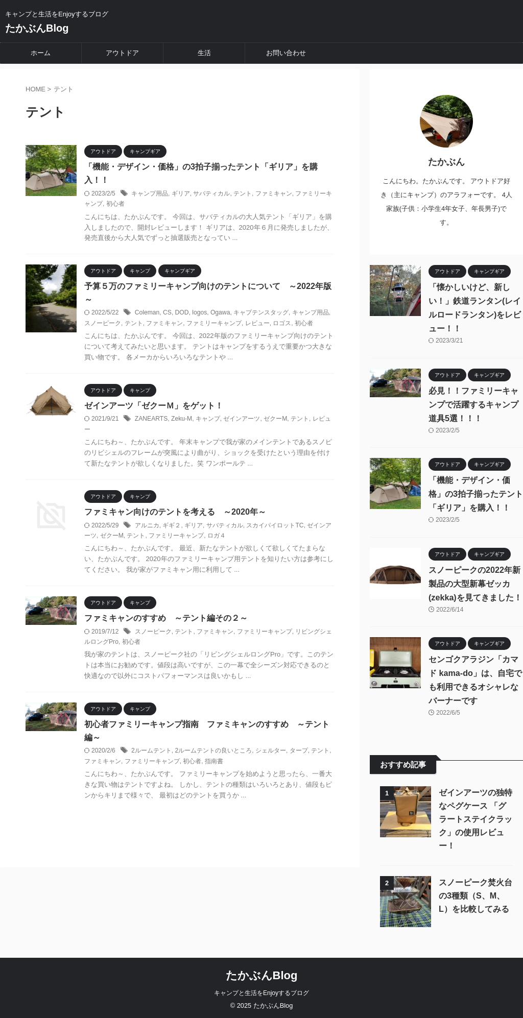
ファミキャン (273, 193)
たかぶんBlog (36, 28)
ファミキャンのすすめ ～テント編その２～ (166, 618)
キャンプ (207, 419)
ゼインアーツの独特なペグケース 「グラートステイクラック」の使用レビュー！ (475, 817)
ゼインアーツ (241, 419)
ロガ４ (216, 536)
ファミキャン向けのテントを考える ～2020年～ (175, 512)
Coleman (147, 313)
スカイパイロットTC (274, 525)
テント (242, 193)
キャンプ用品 (149, 193)
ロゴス (282, 323)
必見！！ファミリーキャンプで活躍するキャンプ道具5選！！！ (473, 402)
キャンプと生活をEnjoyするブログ (261, 991)
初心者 (115, 204)
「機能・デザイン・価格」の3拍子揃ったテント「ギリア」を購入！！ (476, 492)
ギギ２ (171, 525)
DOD (181, 313)
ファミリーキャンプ (214, 323)
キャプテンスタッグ (260, 313)
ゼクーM (275, 419)
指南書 (214, 762)
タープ (298, 751)
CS (166, 313)
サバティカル (211, 193)
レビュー (257, 323)
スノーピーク (102, 323)
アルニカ (147, 525)
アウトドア (122, 53)
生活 (204, 53)
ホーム (41, 53)
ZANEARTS (151, 419)
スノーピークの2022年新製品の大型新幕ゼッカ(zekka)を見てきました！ (475, 581)
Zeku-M (181, 419)
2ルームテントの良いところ (213, 751)
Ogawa (219, 313)
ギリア (181, 193)
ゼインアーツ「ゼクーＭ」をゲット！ (153, 406)
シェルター (270, 751)
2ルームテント (151, 751)
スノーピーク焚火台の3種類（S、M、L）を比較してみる (475, 893)
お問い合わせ (286, 53)
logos (199, 313)
